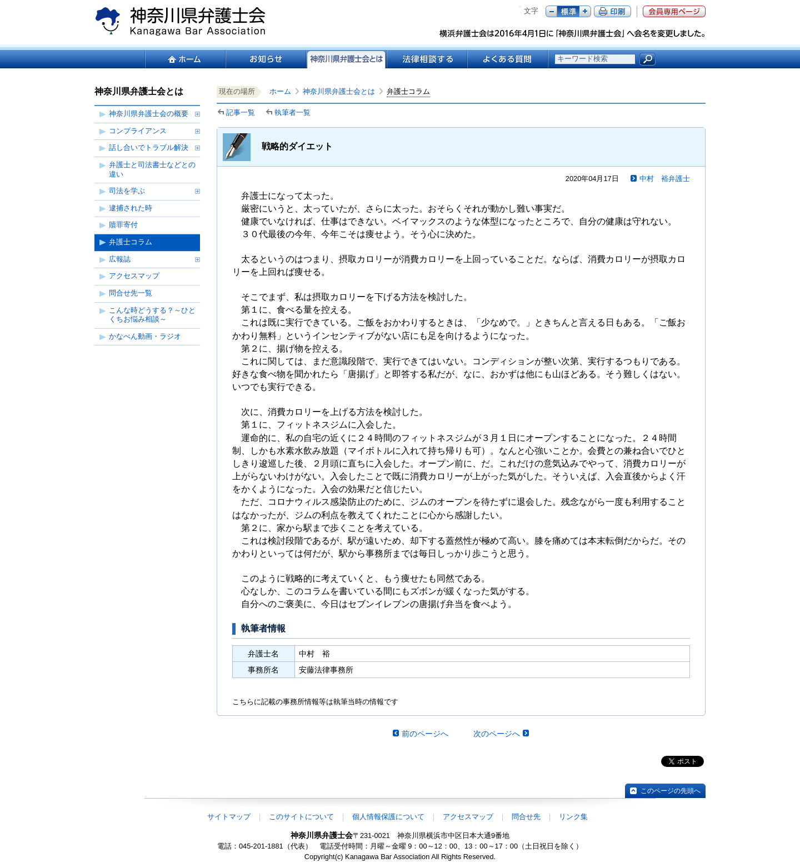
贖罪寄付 (123, 224)
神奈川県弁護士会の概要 (148, 113)
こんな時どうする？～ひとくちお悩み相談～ (152, 315)
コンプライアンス (138, 131)
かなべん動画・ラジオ (145, 336)
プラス (585, 11)
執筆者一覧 (292, 112)
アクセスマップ (134, 276)
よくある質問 (507, 59)
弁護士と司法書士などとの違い (152, 169)
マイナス (551, 11)
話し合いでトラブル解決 (148, 147)
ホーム (184, 59)
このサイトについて (301, 816)
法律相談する (426, 59)
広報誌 (120, 259)
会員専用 (674, 11)
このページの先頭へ (671, 791)
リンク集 (573, 816)
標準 (568, 11)
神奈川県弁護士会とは (339, 91)
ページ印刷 (612, 11)
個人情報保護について (388, 816)
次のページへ (496, 733)
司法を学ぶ (127, 191)
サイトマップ (229, 816)
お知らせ (265, 59)
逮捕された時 (130, 208)
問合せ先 (526, 816)
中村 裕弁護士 (664, 178)
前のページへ (425, 733)
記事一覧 (240, 112)
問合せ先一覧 (130, 293)
